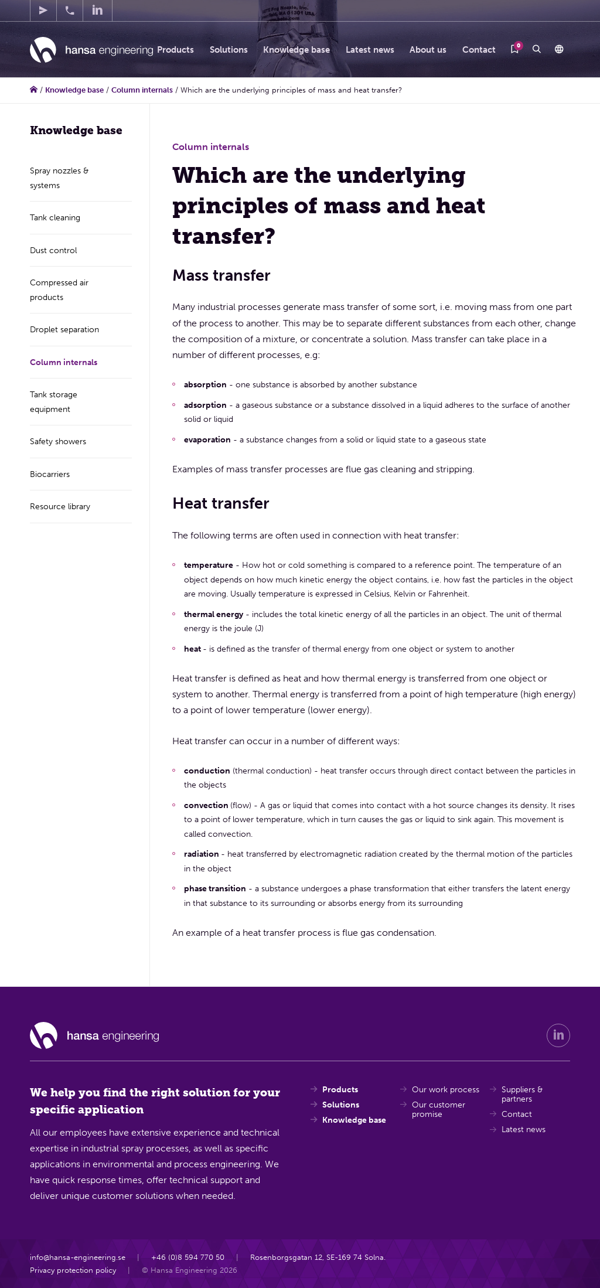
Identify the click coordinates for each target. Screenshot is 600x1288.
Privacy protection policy (73, 1269)
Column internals (142, 90)
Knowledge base (74, 90)
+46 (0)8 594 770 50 (187, 1257)
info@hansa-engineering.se (77, 1257)
